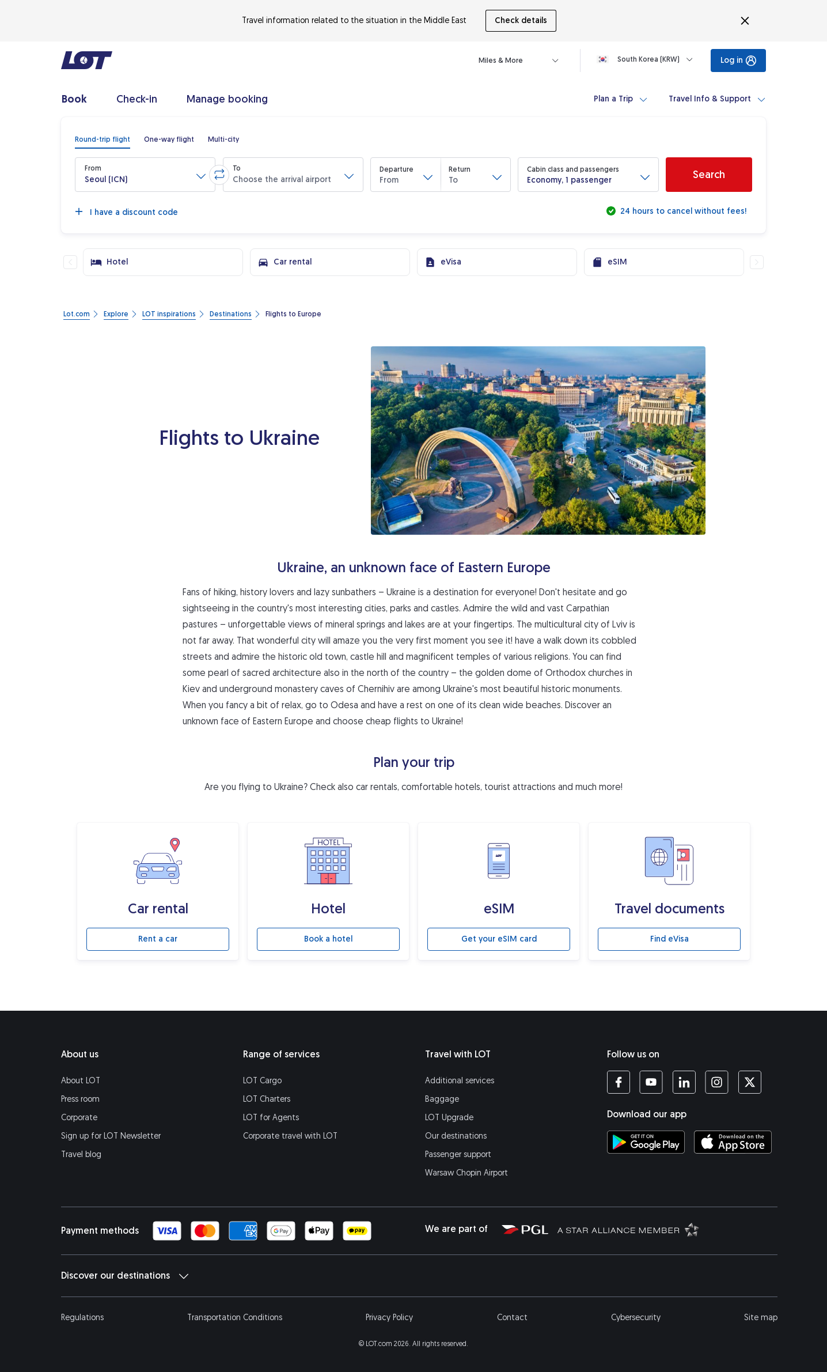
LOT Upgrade (449, 1117)
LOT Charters (266, 1099)
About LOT (80, 1081)
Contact (512, 1317)
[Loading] (647, 59)
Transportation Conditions (234, 1317)
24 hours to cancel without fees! (682, 211)
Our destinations (456, 1136)
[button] (145, 174)
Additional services (459, 1081)
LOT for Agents (271, 1117)
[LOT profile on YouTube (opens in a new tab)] (651, 1082)
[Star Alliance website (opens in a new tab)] (628, 1229)
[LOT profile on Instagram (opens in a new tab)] (717, 1082)
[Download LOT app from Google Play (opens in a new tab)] (646, 1142)
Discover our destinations (124, 1276)
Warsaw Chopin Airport (466, 1173)
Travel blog (81, 1154)
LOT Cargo (262, 1081)
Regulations (82, 1317)
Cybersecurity (636, 1317)
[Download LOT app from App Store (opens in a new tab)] (733, 1142)
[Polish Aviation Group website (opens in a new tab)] (525, 1229)
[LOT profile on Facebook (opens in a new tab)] (618, 1082)
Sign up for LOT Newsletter (111, 1136)
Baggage (442, 1099)
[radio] (102, 139)
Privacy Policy (389, 1317)
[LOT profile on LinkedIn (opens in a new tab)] (684, 1082)
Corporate (79, 1117)
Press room (80, 1099)
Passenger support (458, 1154)
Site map (760, 1317)
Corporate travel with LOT (290, 1136)
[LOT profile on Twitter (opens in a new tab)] (749, 1082)
